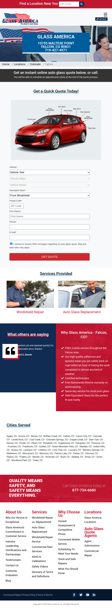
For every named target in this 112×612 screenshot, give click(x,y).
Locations (19, 64)
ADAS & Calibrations (39, 559)
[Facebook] (74, 594)
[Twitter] (81, 594)
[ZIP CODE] (69, 4)
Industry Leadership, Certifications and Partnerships (16, 548)
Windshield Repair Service (42, 539)
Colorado (35, 64)
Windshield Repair (30, 312)
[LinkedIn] (94, 594)
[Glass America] (20, 18)
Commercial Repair (92, 553)
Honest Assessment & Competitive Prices (66, 528)
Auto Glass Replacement (82, 312)
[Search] (81, 4)
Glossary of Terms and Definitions (42, 574)
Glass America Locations (93, 519)
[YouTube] (87, 594)
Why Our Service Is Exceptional (16, 519)
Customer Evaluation (12, 573)
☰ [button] (105, 14)
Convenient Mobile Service (69, 541)
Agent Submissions (92, 543)
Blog (8, 580)
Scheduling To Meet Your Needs (68, 551)
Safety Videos (40, 566)
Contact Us (12, 565)
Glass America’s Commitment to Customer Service (16, 532)
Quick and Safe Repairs (67, 561)
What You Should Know (68, 571)
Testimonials (13, 559)
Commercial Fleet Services (42, 549)
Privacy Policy (29, 595)
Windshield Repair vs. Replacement (42, 519)
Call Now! (101, 19)
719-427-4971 (56, 50)
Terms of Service (45, 595)
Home (5, 64)
